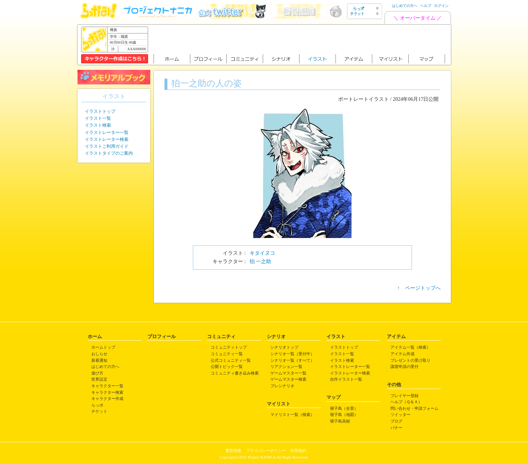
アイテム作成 (402, 354)
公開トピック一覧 (227, 366)
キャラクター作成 (107, 398)
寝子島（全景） (344, 408)
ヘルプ (425, 6)
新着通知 (99, 360)
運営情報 (233, 450)
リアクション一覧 (286, 366)
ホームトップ (103, 347)
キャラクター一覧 (107, 386)
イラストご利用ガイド (106, 146)
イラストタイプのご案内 (109, 153)
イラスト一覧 (98, 118)
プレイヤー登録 (404, 395)
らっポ (97, 405)
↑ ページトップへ (419, 288)
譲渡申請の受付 (404, 366)
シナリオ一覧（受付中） (292, 354)
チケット (99, 411)
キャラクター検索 (107, 392)
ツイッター (400, 414)
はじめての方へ (404, 6)
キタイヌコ (262, 253)
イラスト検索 (98, 125)
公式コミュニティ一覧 (231, 360)
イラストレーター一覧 (106, 132)
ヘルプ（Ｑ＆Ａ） (406, 402)
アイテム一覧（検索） (410, 347)
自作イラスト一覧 (346, 379)
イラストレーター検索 (106, 139)
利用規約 (298, 450)
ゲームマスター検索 (288, 379)
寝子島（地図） (344, 414)
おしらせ (99, 354)
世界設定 (99, 379)
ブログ (396, 421)
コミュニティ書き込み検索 (235, 373)
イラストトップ (100, 111)
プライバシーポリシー (266, 450)
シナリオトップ (284, 347)
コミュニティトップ (229, 347)
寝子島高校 (340, 421)
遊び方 (97, 373)
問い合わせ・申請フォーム (414, 408)
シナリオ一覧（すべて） (292, 360)
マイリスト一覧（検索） (292, 414)
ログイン (441, 6)
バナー (396, 427)
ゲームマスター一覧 (288, 373)
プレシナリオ (282, 386)
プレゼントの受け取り (410, 360)
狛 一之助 (260, 261)
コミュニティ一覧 (227, 354)
